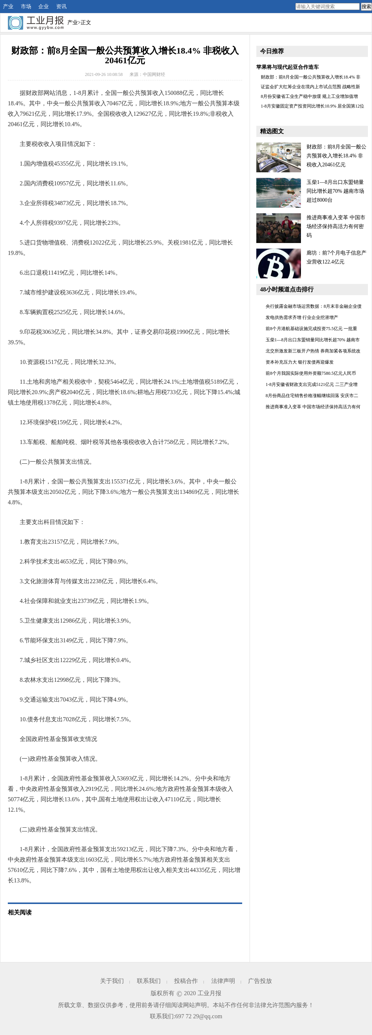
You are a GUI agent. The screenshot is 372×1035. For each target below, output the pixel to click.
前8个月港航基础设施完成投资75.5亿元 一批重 (311, 328)
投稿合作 (186, 981)
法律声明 (223, 981)
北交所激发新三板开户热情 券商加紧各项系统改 (313, 351)
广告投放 (260, 981)
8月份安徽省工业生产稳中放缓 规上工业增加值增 (309, 96)
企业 (43, 6)
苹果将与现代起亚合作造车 (287, 67)
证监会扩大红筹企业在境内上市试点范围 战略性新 (310, 86)
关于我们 (112, 981)
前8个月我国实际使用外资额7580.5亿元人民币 (311, 373)
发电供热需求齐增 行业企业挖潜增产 (302, 317)
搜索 (366, 6)
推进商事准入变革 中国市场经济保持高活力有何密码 (336, 226)
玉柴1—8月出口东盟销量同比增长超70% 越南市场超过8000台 (335, 191)
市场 (26, 6)
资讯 (61, 6)
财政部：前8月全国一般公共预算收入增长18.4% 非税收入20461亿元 (336, 155)
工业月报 (209, 993)
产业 (8, 6)
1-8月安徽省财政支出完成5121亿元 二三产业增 (311, 384)
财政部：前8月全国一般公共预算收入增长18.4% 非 (310, 77)
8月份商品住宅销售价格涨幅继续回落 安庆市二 (312, 395)
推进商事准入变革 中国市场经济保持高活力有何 (313, 406)
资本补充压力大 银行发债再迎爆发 (300, 362)
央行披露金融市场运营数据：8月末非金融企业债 (314, 306)
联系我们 (149, 981)
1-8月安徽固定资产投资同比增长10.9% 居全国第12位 (312, 106)
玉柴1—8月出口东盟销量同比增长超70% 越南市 (313, 339)
